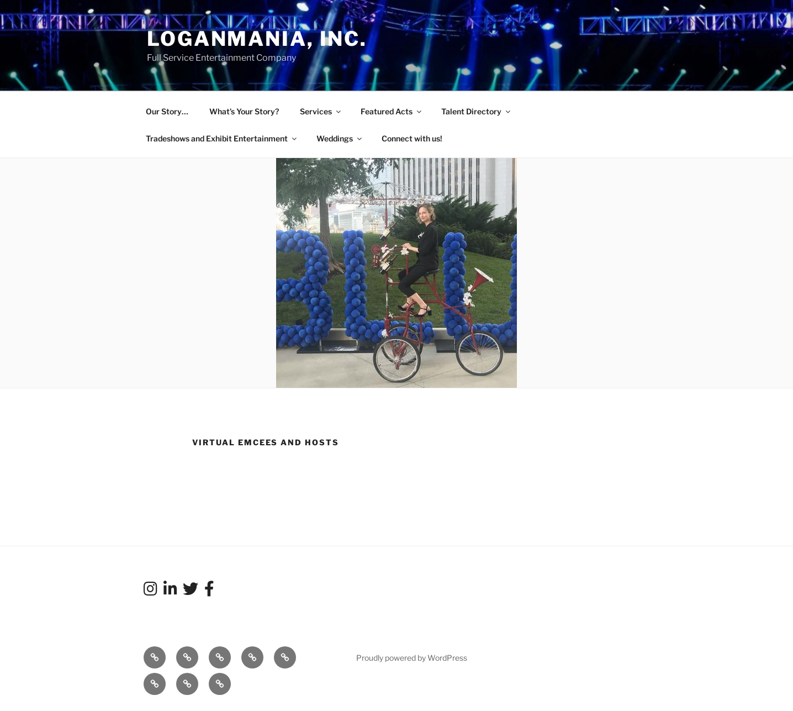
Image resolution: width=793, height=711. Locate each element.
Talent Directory (476, 111)
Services (321, 111)
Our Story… (167, 111)
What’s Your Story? (244, 111)
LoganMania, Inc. (257, 39)
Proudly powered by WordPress (411, 657)
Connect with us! (412, 138)
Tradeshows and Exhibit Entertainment (222, 138)
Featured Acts (392, 111)
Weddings (339, 138)
